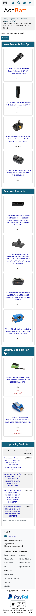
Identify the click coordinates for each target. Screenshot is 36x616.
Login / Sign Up (9, 555)
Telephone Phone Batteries (18, 19)
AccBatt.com (24, 591)
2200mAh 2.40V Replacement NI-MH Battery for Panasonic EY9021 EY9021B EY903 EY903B (18, 71)
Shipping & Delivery (25, 559)
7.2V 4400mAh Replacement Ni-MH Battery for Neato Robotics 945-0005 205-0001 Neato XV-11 (18, 380)
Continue (5, 38)
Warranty (7, 582)
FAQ (5, 567)
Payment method (24, 567)
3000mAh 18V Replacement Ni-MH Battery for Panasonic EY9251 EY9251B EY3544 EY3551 (18, 139)
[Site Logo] (18, 10)
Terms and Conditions (11, 578)
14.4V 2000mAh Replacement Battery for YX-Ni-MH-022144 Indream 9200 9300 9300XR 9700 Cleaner (18, 331)
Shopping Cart (9, 559)
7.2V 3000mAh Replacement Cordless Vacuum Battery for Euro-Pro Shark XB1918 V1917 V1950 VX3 (18, 420)
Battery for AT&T (10, 21)
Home (5, 19)
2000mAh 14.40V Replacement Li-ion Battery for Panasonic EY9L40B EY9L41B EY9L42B (18, 173)
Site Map (7, 586)
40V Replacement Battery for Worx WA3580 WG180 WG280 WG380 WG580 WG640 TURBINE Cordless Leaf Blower (18, 296)
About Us (22, 555)
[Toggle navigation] (5, 3)
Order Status (8, 563)
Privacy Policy (9, 575)
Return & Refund (24, 563)
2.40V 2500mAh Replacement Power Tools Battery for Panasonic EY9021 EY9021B (18, 105)
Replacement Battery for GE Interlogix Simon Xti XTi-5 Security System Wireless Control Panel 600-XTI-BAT (12, 511)
